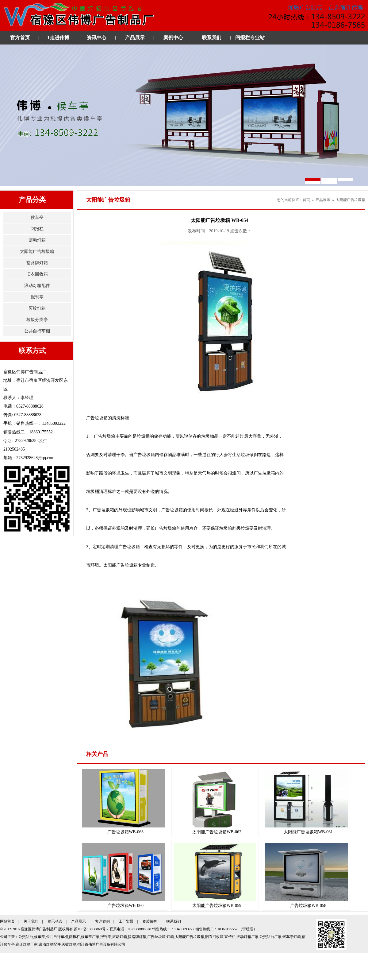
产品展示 (135, 37)
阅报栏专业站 (250, 37)
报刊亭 (37, 297)
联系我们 (211, 37)
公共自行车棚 (37, 331)
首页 (306, 200)
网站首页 (7, 921)
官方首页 (20, 37)
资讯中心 (96, 37)
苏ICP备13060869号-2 (91, 929)
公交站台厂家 (270, 937)
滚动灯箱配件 (37, 285)
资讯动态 (55, 921)
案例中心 (173, 37)
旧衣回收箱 (37, 274)
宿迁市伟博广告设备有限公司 (101, 944)
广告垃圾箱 (156, 937)
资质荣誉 (149, 921)
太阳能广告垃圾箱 (37, 251)
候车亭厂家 (90, 937)
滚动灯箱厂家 (247, 937)
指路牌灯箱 (37, 263)
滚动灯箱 (37, 240)
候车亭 (37, 217)
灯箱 (170, 937)
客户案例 (102, 921)
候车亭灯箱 (291, 937)
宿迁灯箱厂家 (27, 944)
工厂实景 (126, 921)
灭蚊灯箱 (37, 308)
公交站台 (25, 937)
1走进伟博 (58, 37)
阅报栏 (37, 229)
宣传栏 (230, 937)
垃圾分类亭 (37, 319)
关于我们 (31, 921)
